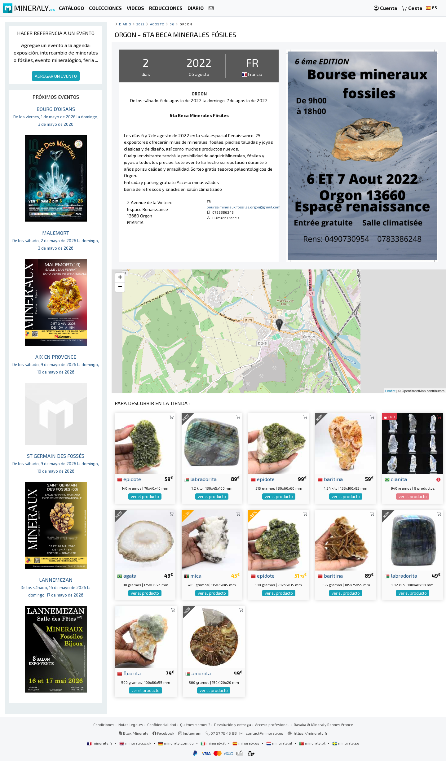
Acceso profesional (272, 724)
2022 (140, 24)
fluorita (129, 673)
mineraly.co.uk (135, 743)
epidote (129, 479)
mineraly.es (246, 743)
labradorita (200, 479)
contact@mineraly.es (264, 733)
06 (172, 24)
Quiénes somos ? (195, 724)
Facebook (163, 733)
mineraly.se (345, 743)
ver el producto (145, 496)
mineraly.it (214, 743)
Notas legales (130, 724)
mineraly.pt (312, 743)
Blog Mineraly (133, 733)
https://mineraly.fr (311, 733)
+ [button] (120, 277)
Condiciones (103, 724)
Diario (125, 24)
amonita (198, 673)
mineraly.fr (100, 743)
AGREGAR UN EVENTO (56, 76)
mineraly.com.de (176, 743)
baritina (330, 479)
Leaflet (390, 391)
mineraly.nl (279, 743)
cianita (396, 479)
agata (126, 575)
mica (192, 575)
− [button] (120, 287)
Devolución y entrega (232, 724)
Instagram (189, 733)
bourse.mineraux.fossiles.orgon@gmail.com (243, 207)
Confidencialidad (161, 724)
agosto (157, 24)
